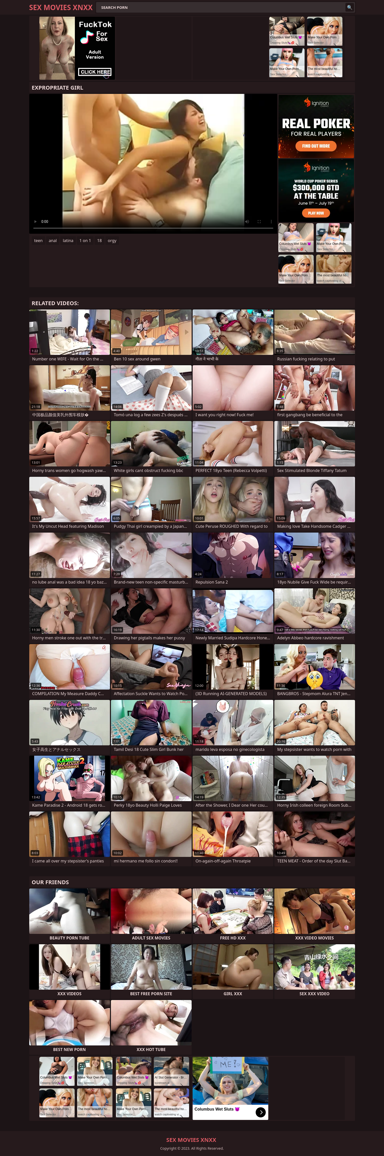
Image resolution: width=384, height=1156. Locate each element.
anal (53, 240)
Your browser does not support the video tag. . (153, 164)
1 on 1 (85, 240)
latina (68, 240)
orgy (112, 240)
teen (38, 240)
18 (99, 240)
